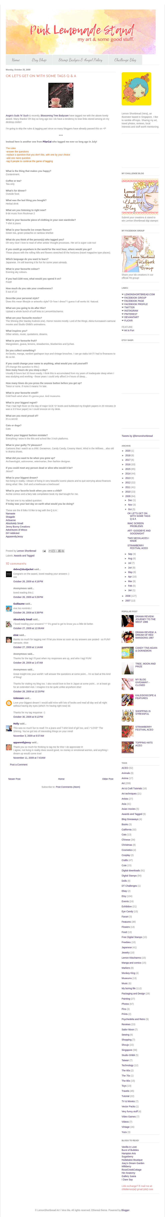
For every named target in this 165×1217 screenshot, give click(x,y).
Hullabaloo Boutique (132, 1160)
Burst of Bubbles (130, 1150)
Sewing (125, 1034)
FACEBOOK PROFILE (136, 304)
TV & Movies (128, 1101)
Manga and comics (131, 962)
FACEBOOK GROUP (135, 297)
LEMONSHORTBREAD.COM (139, 294)
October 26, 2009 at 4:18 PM (28, 581)
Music (125, 983)
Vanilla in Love (129, 1147)
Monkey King (128, 973)
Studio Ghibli (128, 1055)
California (127, 829)
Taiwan (125, 1060)
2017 (128, 460)
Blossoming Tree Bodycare (54, 115)
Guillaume (19, 603)
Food (124, 932)
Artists (125, 798)
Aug (130, 558)
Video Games (129, 1116)
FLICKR (128, 320)
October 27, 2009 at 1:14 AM (28, 647)
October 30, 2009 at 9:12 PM (28, 716)
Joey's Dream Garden (133, 1163)
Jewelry (126, 952)
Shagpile (10, 517)
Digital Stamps (129, 875)
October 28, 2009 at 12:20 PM (28, 691)
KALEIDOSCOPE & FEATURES (146, 696)
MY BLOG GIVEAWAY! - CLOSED (143, 682)
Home (16, 59)
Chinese (126, 839)
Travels (125, 1091)
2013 (128, 478)
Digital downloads (131, 870)
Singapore (127, 1050)
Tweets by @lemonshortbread (137, 436)
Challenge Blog (125, 59)
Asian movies (129, 809)
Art (123, 783)
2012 (128, 482)
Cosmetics (127, 850)
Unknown (18, 698)
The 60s (126, 1070)
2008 (128, 596)
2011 (128, 487)
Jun (130, 567)
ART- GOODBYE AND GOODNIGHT (139, 532)
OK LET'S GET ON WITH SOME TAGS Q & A (139, 516)
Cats (124, 834)
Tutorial (125, 1096)
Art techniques (129, 793)
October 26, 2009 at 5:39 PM (28, 612)
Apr (130, 576)
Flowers (126, 927)
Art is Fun (129, 330)
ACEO (125, 768)
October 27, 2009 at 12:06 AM (28, 628)
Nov (130, 504)
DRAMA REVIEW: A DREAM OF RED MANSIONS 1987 (146, 635)
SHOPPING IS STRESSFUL (143, 712)
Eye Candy (127, 911)
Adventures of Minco (16, 529)
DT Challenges (129, 885)
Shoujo (125, 1044)
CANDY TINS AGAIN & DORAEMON (146, 649)
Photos (125, 1004)
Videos (125, 1121)
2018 (128, 455)
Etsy (124, 896)
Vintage (126, 1127)
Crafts (125, 860)
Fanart (125, 916)
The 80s (126, 1080)
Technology (128, 1065)
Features (126, 921)
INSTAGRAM (131, 310)
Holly (16, 723)
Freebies (126, 942)
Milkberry (126, 1166)
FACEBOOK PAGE (134, 301)
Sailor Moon (128, 1029)
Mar (130, 581)
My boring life (129, 988)
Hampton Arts (129, 1153)
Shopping (127, 1039)
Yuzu (124, 1132)
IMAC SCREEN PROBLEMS (136, 524)
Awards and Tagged (24, 555)
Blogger (125, 1210)
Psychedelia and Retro (133, 1019)
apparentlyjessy (22, 742)
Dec (130, 500)
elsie (15, 635)
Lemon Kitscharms (131, 957)
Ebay (124, 891)
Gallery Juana (129, 1176)
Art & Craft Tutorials (132, 788)
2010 (128, 491)
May (130, 572)
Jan (130, 590)
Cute (124, 865)
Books (125, 824)
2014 (128, 473)
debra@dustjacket (23, 569)
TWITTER (129, 307)
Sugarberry (127, 1156)
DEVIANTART (131, 317)
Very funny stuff (130, 1111)
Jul (130, 563)
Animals (126, 773)
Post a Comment (18, 764)
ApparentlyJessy (14, 536)
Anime (125, 778)
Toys (124, 1085)
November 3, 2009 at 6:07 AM (28, 735)
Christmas (127, 845)
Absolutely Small (14, 523)
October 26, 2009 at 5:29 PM (28, 597)
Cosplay (126, 855)
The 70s (126, 1075)
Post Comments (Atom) (68, 787)
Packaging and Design (133, 993)
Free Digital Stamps (132, 937)
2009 (128, 496)
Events (125, 901)
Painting (126, 998)
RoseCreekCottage (132, 1169)
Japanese (127, 947)
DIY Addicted (12, 533)
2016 (128, 464)
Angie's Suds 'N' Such (17, 115)
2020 (128, 450)
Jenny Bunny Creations (18, 526)
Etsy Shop (39, 59)
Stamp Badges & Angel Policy (80, 59)
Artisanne (11, 520)
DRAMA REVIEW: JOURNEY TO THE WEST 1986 (146, 619)
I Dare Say (127, 1179)
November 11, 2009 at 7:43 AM (29, 757)
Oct (130, 509)
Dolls (124, 880)
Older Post (107, 779)
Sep (130, 554)
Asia (124, 804)
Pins (124, 1009)
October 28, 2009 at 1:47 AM (28, 662)
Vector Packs (128, 1106)
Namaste (10, 513)
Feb (130, 585)
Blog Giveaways (130, 819)
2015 (128, 469)
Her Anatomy (128, 1173)
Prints (125, 1014)
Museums (127, 978)
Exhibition (127, 906)
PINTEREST (131, 314)
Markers (126, 968)
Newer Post (14, 779)
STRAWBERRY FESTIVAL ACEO (138, 547)
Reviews (126, 1024)
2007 (128, 600)
